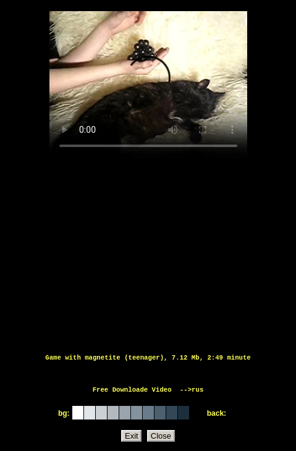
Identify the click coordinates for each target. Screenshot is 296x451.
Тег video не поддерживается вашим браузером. (148, 85)
